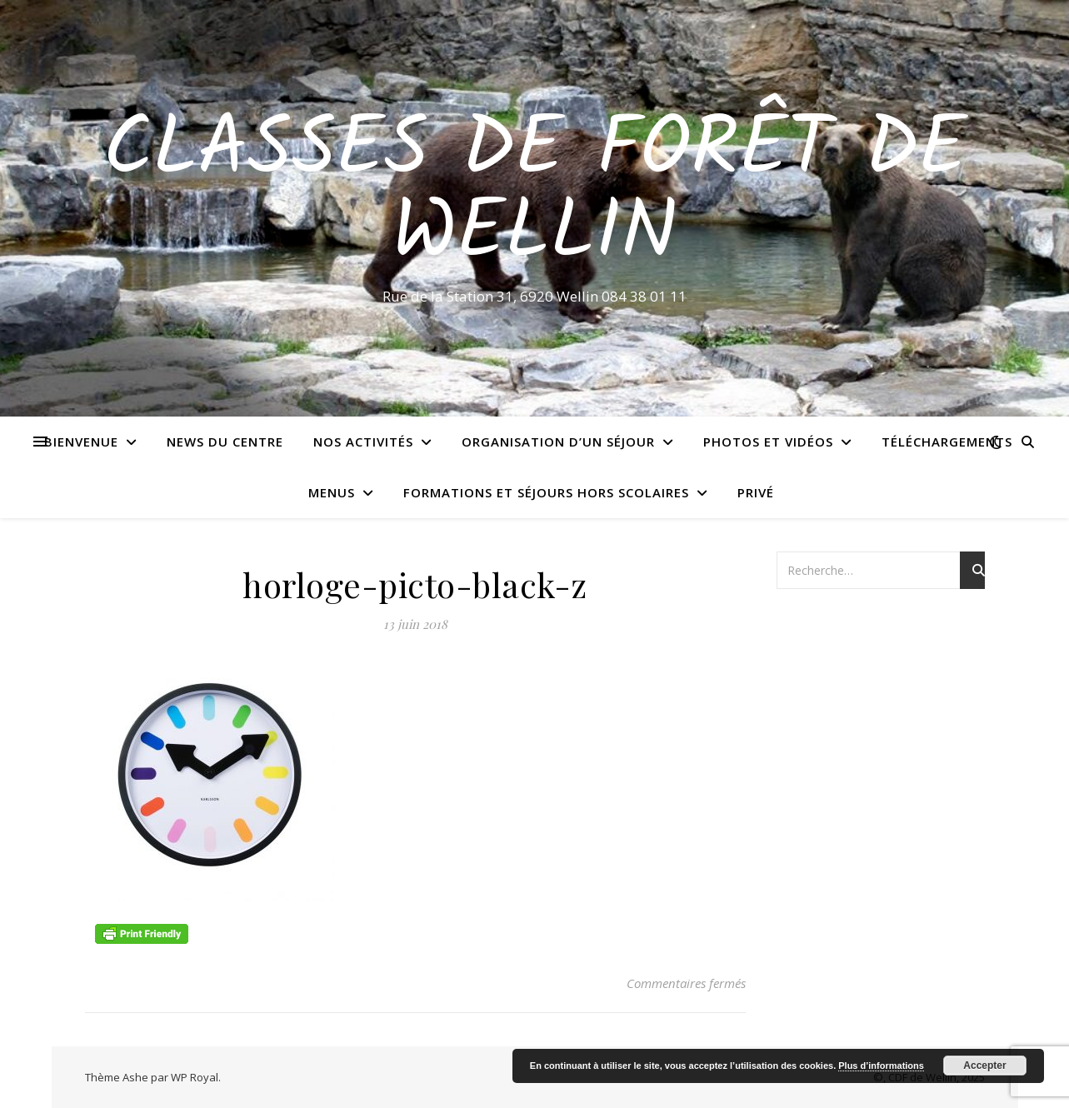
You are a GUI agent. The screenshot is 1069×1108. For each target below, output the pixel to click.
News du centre (225, 441)
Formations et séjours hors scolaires (546, 492)
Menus (331, 492)
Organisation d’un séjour (558, 441)
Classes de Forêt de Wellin (535, 193)
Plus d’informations (881, 1066)
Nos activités (363, 441)
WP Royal (194, 1077)
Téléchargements (947, 441)
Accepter (984, 1065)
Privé (755, 492)
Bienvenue (81, 441)
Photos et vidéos (768, 441)
